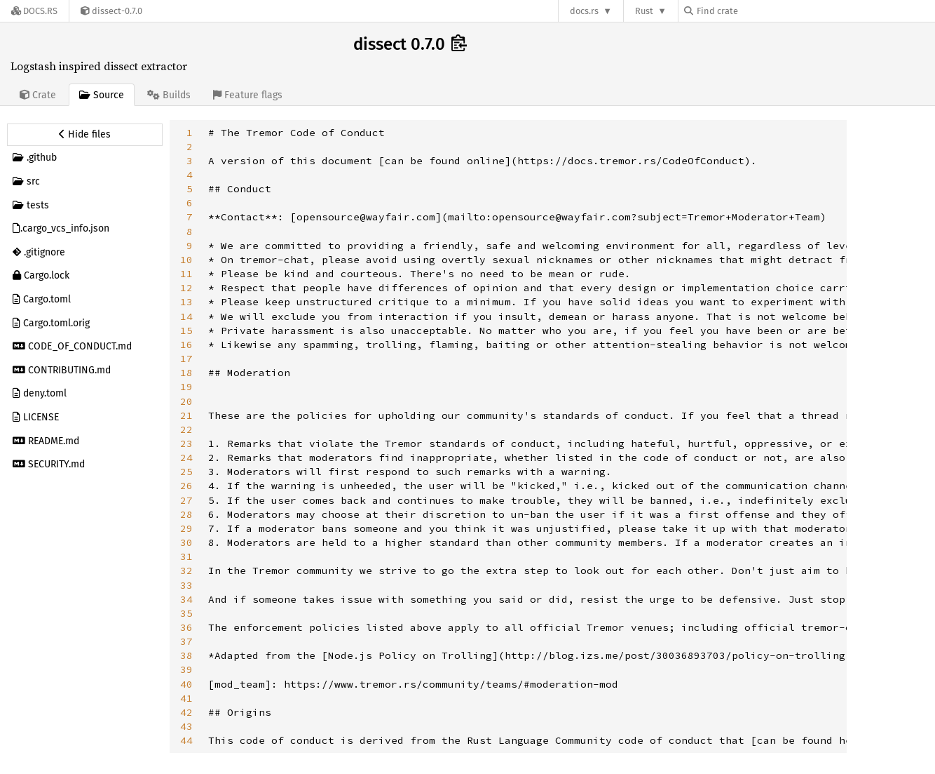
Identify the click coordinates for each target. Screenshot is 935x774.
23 (186, 443)
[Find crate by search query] (754, 11)
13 (186, 301)
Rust (644, 11)
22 (186, 429)
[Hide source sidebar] (85, 134)
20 (186, 401)
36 (186, 627)
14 (186, 316)
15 (186, 330)
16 (186, 344)
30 (186, 542)
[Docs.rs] (34, 11)
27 (186, 500)
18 (186, 372)
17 (186, 358)
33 (186, 585)
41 (186, 698)
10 (186, 259)
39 (186, 669)
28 (186, 514)
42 (186, 712)
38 (186, 655)
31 (186, 556)
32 (186, 570)
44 (186, 740)
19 (186, 386)
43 (186, 726)
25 (186, 471)
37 (186, 641)
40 (186, 684)
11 (186, 273)
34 (186, 599)
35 (186, 613)
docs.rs (584, 11)
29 (186, 528)
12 (186, 287)
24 (186, 457)
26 (186, 485)
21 (186, 415)
